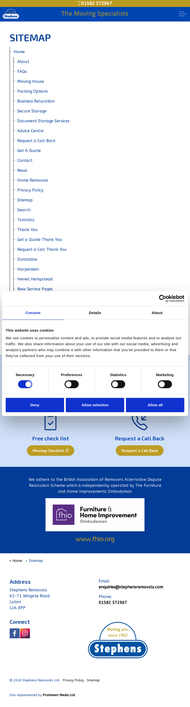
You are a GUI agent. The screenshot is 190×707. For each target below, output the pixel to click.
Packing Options (32, 91)
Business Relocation (36, 101)
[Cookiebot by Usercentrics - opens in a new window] (162, 298)
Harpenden (28, 269)
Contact (24, 160)
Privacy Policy (30, 190)
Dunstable (27, 259)
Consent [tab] (33, 312)
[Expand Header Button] (182, 13)
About (23, 61)
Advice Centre (30, 131)
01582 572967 (95, 3)
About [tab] (157, 312)
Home (19, 51)
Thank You (27, 229)
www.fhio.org (94, 539)
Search (23, 210)
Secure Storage (32, 111)
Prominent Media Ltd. (59, 695)
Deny (34, 405)
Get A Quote (29, 150)
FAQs (22, 71)
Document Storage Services (43, 121)
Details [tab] (95, 312)
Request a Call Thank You (42, 249)
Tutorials (25, 219)
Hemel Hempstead (35, 279)
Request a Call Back (36, 140)
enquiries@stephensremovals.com (131, 587)
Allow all (155, 405)
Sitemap (25, 200)
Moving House (30, 81)
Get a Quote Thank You (39, 239)
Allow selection (94, 405)
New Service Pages (35, 289)
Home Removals (32, 180)
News (22, 170)
